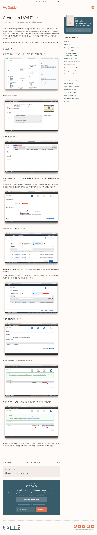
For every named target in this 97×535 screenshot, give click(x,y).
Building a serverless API (71, 65)
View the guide (78, 30)
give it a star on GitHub (52, 2)
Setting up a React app (70, 80)
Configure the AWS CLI (71, 55)
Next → (57, 462)
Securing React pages (70, 92)
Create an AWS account (72, 51)
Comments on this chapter (17, 473)
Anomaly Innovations (87, 529)
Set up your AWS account (71, 48)
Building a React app (70, 89)
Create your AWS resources (72, 62)
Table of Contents (33, 462)
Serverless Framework (24, 184)
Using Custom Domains (70, 95)
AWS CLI (12, 184)
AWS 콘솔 (10, 54)
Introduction (67, 45)
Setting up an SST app (70, 59)
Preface (66, 41)
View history (15, 22)
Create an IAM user (71, 53)
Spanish (39, 22)
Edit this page (7, 22)
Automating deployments (71, 98)
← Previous (7, 462)
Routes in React (68, 83)
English (33, 22)
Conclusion (67, 101)
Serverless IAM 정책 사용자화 (17, 275)
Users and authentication (71, 68)
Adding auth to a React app (72, 86)
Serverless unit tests (70, 74)
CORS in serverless (69, 77)
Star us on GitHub (31, 499)
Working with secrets (70, 71)
